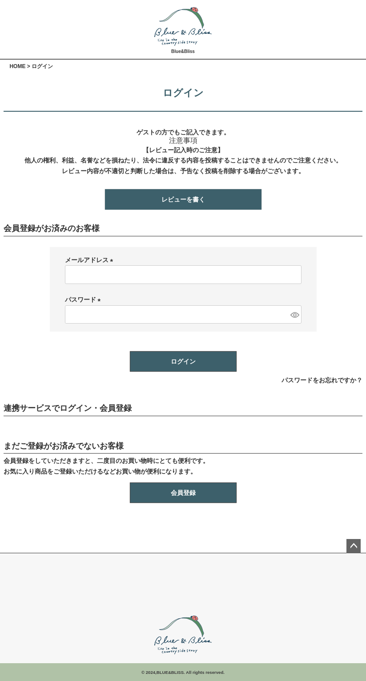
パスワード (84, 299)
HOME (17, 66)
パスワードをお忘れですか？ (322, 380)
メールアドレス (91, 259)
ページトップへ (353, 546)
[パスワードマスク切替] (294, 315)
